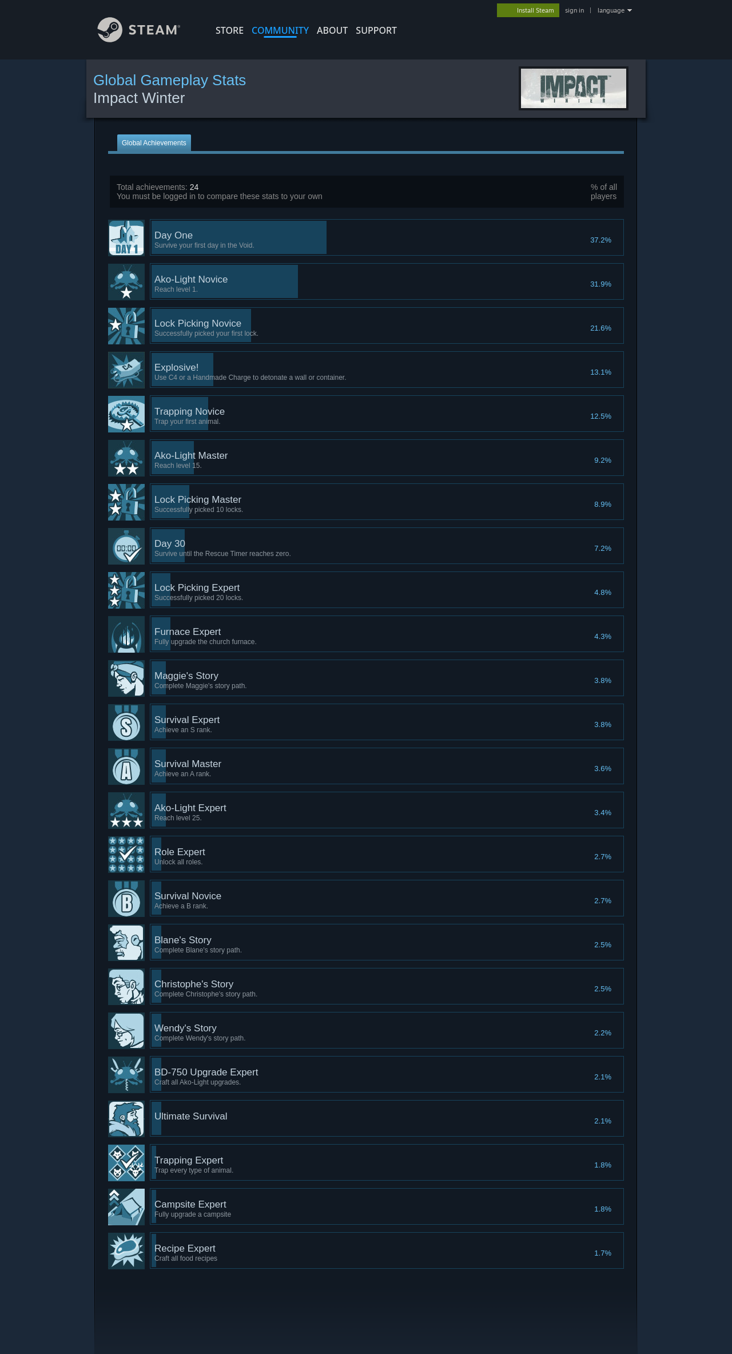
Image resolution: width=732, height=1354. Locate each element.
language (611, 10)
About (332, 30)
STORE (230, 30)
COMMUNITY (280, 30)
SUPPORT (376, 30)
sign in (574, 10)
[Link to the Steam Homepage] (147, 39)
